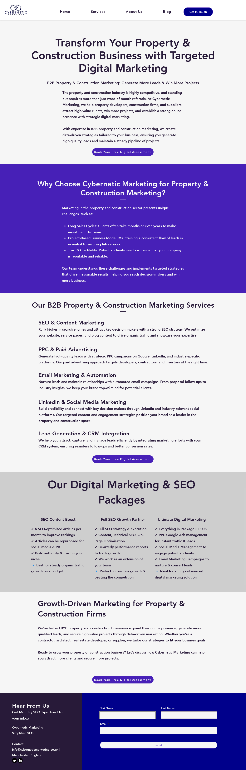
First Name (106, 708)
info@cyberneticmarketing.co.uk (35, 749)
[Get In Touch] (198, 11)
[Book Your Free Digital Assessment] (123, 152)
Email (103, 723)
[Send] (158, 745)
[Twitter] (14, 760)
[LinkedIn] (20, 760)
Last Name (168, 708)
